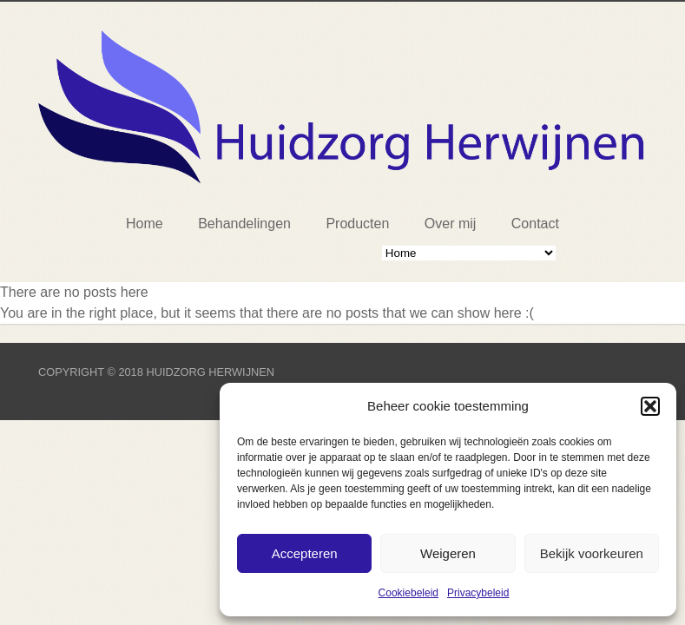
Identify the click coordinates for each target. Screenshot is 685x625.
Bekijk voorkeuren (591, 553)
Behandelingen (244, 223)
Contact (535, 223)
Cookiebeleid (408, 593)
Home (144, 223)
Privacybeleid (478, 593)
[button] (650, 406)
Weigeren (448, 553)
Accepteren (305, 553)
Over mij (451, 223)
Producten (357, 223)
